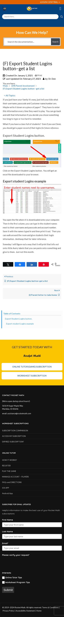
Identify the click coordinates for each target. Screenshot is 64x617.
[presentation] (23, 562)
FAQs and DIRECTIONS (12, 482)
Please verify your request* (16, 555)
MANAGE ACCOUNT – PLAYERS (15, 477)
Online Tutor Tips (13, 577)
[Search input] (30, 16)
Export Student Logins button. (18, 318)
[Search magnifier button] (61, 16)
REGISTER (6, 465)
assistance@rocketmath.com (19, 413)
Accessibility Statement (25, 611)
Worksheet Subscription (31, 375)
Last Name (7, 531)
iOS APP (5, 488)
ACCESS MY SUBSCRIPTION (14, 436)
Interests (6, 573)
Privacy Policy (8, 611)
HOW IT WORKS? (9, 460)
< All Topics (9, 95)
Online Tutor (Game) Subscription (32, 366)
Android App (7, 493)
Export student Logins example (20, 323)
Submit (8, 590)
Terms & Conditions (50, 607)
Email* (5, 543)
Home (38, 611)
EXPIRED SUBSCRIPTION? (13, 442)
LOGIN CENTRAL (50, 2)
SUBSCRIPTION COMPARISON (15, 430)
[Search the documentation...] (27, 41)
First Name (7, 520)
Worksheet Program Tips (17, 582)
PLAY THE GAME (9, 471)
